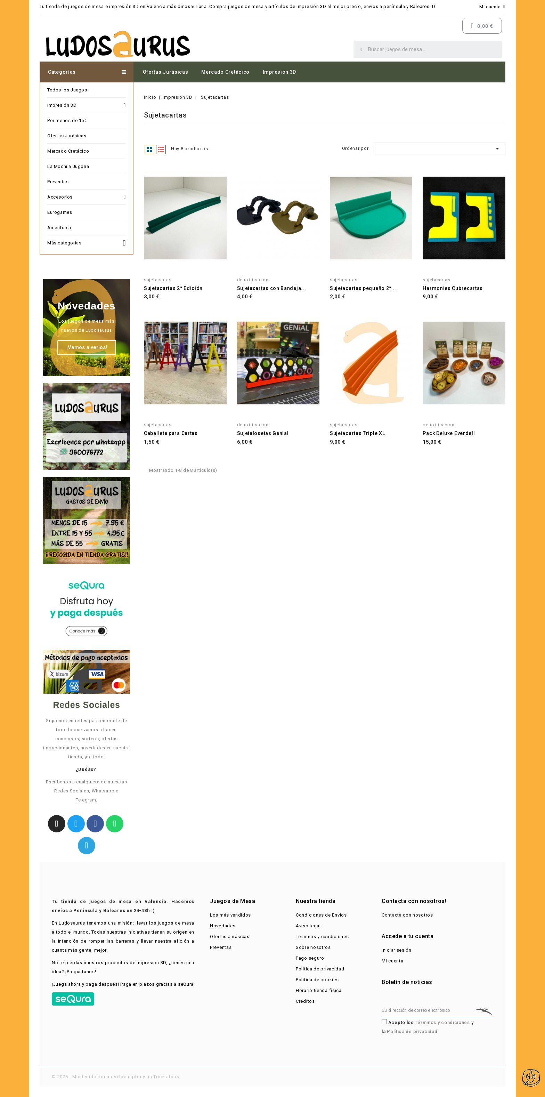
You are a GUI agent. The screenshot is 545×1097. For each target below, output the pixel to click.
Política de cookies (317, 979)
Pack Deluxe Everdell (449, 433)
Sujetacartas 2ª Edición (173, 288)
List (160, 149)
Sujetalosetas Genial (263, 433)
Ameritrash (59, 227)
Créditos (305, 1001)
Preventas (57, 181)
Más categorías (86, 242)
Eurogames (59, 212)
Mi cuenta (392, 960)
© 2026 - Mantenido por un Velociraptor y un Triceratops (115, 1076)
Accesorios (86, 197)
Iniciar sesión (397, 950)
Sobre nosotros (313, 947)
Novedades (222, 925)
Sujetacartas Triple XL (357, 433)
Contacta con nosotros (407, 915)
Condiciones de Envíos (321, 915)
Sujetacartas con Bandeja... (271, 288)
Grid (149, 149)
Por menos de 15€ (67, 120)
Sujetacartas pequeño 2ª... (363, 288)
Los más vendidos (230, 915)
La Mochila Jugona (68, 166)
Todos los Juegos (67, 89)
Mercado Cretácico (225, 72)
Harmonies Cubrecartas (453, 288)
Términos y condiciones (322, 936)
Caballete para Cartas (171, 433)
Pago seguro (310, 958)
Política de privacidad (320, 968)
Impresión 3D (279, 72)
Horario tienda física (319, 990)
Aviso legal (308, 925)
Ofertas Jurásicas (165, 72)
